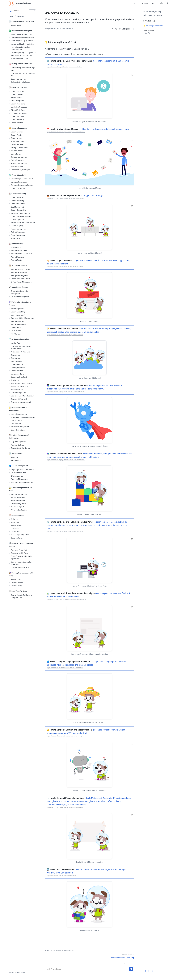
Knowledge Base (24, 3)
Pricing (143, 3)
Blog (153, 3)
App (132, 3)
